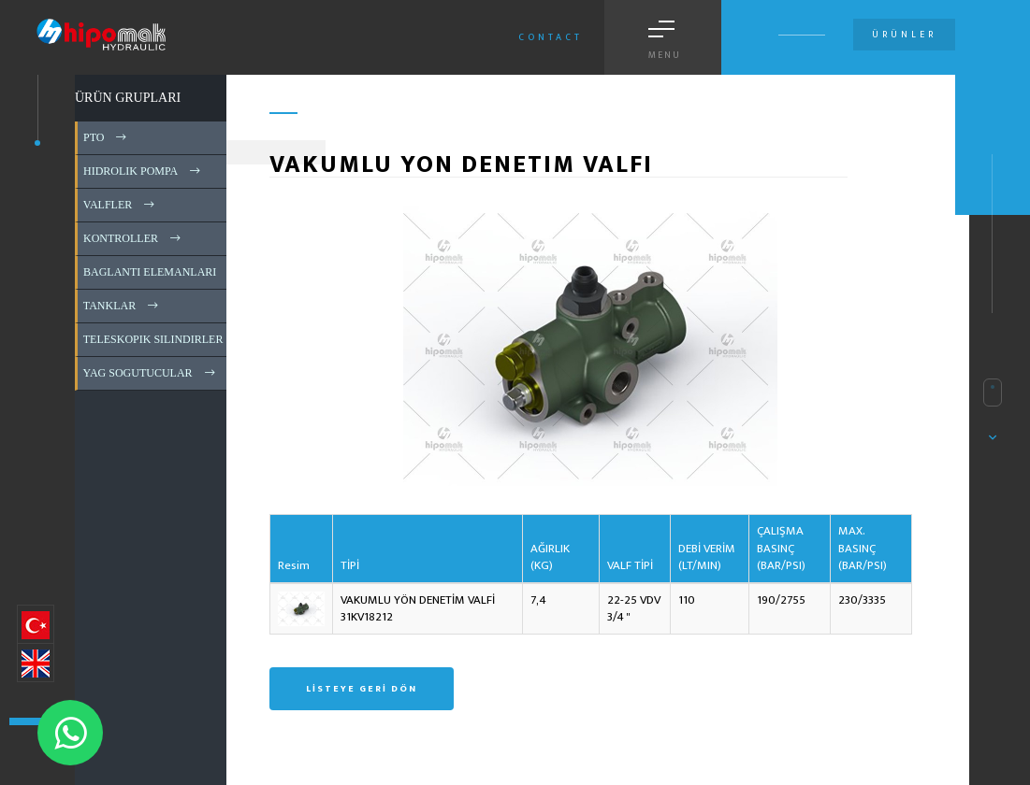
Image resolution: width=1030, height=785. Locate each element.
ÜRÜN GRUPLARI (128, 98)
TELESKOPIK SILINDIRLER (166, 339)
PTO (106, 137)
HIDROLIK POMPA (143, 171)
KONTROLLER (133, 238)
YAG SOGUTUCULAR (151, 372)
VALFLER (120, 204)
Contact (550, 37)
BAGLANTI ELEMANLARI (162, 271)
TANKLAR (122, 305)
